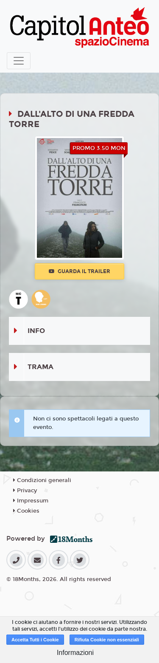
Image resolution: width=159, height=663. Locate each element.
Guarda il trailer (79, 271)
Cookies (26, 511)
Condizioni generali (42, 480)
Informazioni (75, 652)
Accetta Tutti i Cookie (35, 639)
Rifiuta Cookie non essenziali (107, 639)
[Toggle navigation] (19, 60)
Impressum (30, 500)
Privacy (25, 490)
